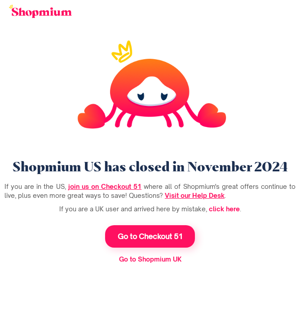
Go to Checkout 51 (150, 236)
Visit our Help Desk (195, 195)
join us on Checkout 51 (104, 186)
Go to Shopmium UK (150, 259)
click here (224, 209)
